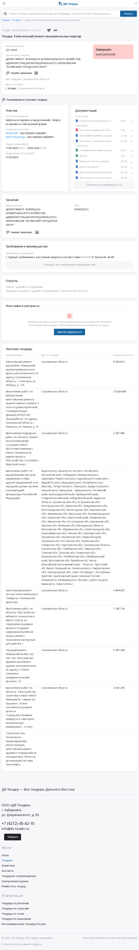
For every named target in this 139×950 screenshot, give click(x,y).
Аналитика (8, 866)
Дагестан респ (99, 580)
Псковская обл (50, 541)
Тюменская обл (85, 553)
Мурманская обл (73, 529)
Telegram (12, 837)
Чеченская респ (81, 568)
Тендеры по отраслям (15, 909)
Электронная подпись (15, 881)
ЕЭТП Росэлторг (16, 137)
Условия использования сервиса (22, 944)
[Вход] (135, 3)
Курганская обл (99, 522)
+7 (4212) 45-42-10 (18, 823)
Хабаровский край (81, 498)
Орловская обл (50, 537)
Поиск (5, 855)
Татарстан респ (62, 486)
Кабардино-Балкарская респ (80, 475)
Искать (128, 14)
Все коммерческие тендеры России (23, 924)
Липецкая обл (66, 525)
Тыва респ (80, 486)
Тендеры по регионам (15, 903)
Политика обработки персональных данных (110, 938)
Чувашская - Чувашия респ (75, 490)
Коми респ (101, 479)
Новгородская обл (59, 572)
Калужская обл (56, 518)
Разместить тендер (14, 887)
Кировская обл (56, 522)
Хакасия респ (49, 490)
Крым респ (47, 584)
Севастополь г (65, 584)
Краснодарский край (61, 494)
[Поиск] (5, 14)
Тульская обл (66, 553)
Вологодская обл (77, 510)
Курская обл (48, 525)
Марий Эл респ (50, 483)
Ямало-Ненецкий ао (58, 568)
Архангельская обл (64, 502)
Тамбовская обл (73, 549)
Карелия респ (85, 479)
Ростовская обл (70, 541)
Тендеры (7, 861)
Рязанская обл (90, 541)
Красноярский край (65, 576)
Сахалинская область (32, 88)
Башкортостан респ (70, 471)
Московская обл (51, 529)
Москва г (83, 580)
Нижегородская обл (97, 529)
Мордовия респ (71, 483)
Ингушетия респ (51, 475)
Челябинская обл (74, 556)
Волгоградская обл (53, 510)
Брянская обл (73, 506)
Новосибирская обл (53, 533)
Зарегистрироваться (69, 332)
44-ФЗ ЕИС (12, 133)
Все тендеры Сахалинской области (27, 79)
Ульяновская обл (51, 556)
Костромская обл (77, 522)
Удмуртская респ (97, 486)
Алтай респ (91, 471)
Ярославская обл (59, 560)
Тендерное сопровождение (19, 876)
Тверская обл (92, 549)
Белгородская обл (52, 506)
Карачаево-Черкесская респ (58, 479)
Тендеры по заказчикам (16, 919)
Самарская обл (50, 545)
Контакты (7, 871)
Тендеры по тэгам (13, 914)
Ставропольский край (54, 498)
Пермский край (91, 537)
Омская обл (75, 533)
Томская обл (49, 553)
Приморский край (87, 494)
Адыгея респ (49, 471)
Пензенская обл (71, 537)
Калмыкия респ (67, 580)
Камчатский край (77, 518)
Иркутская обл (77, 514)
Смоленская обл (51, 549)
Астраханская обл (89, 502)
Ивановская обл (57, 514)
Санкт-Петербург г (83, 572)
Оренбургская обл (94, 533)
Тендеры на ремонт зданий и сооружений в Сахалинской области (47, 291)
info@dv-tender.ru (15, 829)
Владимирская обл (95, 506)
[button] (69, 265)
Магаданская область (89, 525)
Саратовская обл (71, 545)
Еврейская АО (79, 560)
